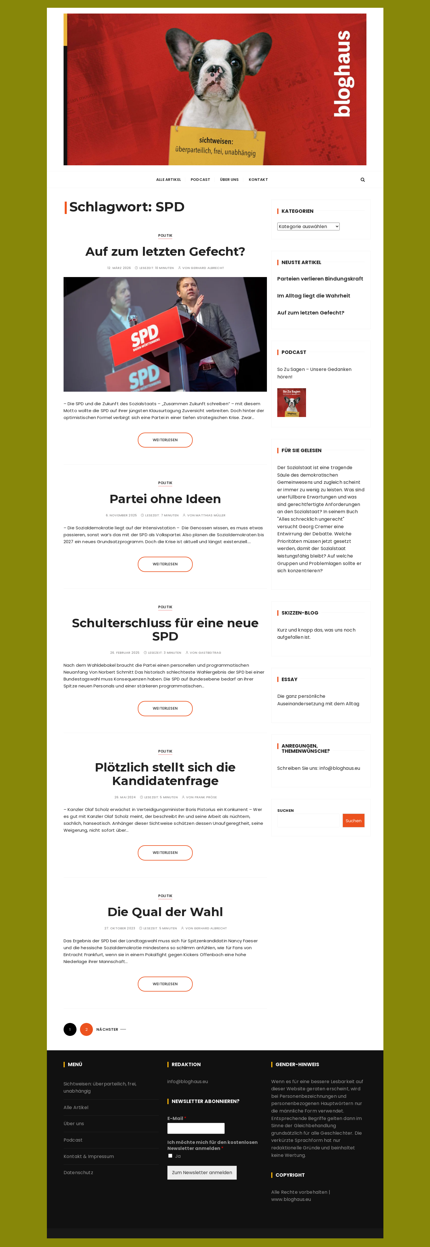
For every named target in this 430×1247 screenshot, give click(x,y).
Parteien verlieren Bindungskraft (320, 278)
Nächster (107, 1029)
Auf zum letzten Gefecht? (165, 251)
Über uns (229, 180)
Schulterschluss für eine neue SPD (165, 629)
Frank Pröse (206, 797)
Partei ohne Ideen (165, 498)
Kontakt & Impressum (89, 1156)
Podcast (200, 180)
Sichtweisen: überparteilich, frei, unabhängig (100, 1088)
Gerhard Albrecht (207, 268)
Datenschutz (78, 1172)
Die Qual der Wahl (165, 911)
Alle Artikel (168, 180)
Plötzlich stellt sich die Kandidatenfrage (165, 774)
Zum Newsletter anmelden (202, 1172)
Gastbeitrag (209, 653)
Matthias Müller (210, 515)
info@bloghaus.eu (339, 768)
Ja (178, 1156)
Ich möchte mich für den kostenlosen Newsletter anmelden (212, 1146)
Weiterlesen (165, 440)
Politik (165, 235)
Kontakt (258, 180)
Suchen (285, 810)
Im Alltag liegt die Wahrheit (313, 295)
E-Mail (176, 1119)
